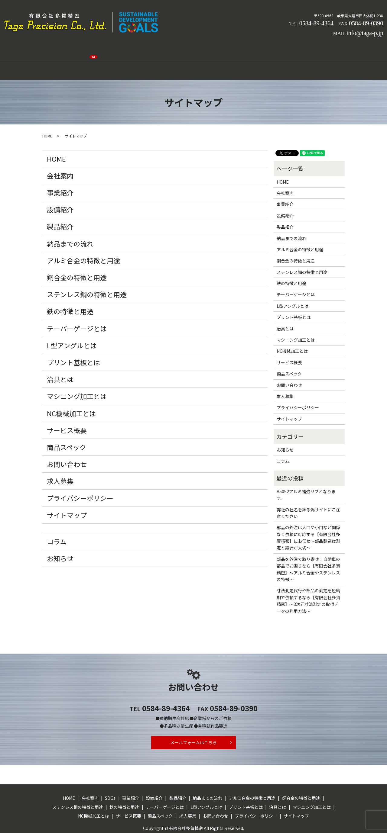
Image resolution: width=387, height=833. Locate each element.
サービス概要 (67, 409)
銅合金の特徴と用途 (77, 256)
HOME (76, 49)
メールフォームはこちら (193, 723)
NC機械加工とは (71, 392)
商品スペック (66, 426)
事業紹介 (143, 49)
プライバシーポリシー (80, 477)
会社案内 (98, 49)
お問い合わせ (287, 49)
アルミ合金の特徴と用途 (83, 239)
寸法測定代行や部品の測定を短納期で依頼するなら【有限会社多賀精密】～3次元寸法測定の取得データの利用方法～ (308, 580)
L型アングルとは (72, 324)
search (312, 49)
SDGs (121, 49)
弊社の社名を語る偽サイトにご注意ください (308, 491)
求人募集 (257, 49)
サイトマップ (67, 494)
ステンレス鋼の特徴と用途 (87, 273)
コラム (57, 520)
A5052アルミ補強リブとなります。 (306, 473)
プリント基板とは (73, 341)
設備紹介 (168, 49)
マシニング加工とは (77, 375)
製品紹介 (194, 49)
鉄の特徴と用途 (70, 290)
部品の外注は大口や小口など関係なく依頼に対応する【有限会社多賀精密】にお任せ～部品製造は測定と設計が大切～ (308, 516)
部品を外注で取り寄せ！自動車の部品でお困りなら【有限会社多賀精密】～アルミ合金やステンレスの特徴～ (308, 548)
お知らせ (60, 537)
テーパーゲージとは (77, 307)
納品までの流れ (226, 49)
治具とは (60, 358)
